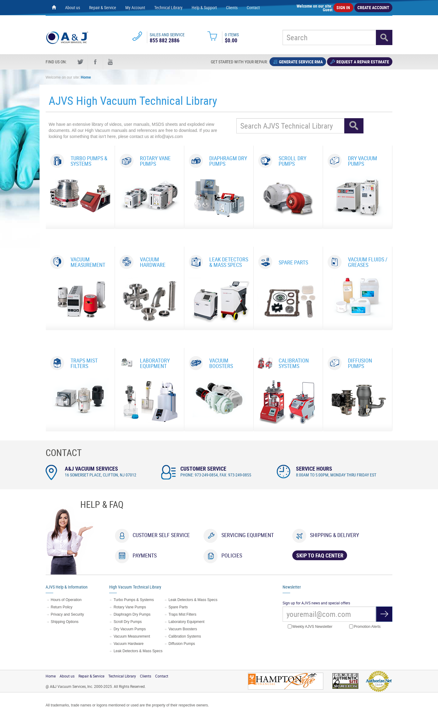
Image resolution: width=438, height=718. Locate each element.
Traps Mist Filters (182, 614)
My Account (135, 7)
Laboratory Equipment (186, 622)
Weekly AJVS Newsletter (310, 627)
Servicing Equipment (247, 535)
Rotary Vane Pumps (129, 607)
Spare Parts (178, 607)
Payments (145, 555)
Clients (232, 7)
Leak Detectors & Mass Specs (137, 651)
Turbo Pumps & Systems (133, 600)
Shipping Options (64, 622)
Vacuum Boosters (183, 629)
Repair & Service (102, 7)
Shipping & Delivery (334, 535)
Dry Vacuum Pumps (129, 629)
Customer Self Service (161, 535)
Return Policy (61, 607)
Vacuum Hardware (128, 644)
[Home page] (54, 7)
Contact (253, 7)
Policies (231, 555)
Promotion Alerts (365, 627)
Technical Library (168, 7)
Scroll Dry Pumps (127, 622)
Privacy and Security (67, 614)
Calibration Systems (185, 636)
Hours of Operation (66, 600)
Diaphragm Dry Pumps (131, 614)
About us (72, 7)
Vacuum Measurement (131, 636)
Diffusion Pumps (182, 644)
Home (86, 77)
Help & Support (204, 7)
